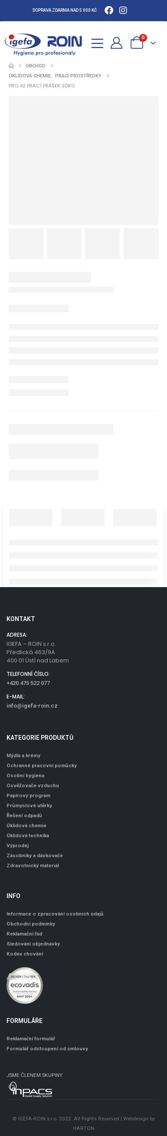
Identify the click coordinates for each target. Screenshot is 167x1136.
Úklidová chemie (26, 825)
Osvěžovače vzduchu (33, 785)
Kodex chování (25, 954)
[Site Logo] (47, 43)
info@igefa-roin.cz (32, 705)
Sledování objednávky (33, 944)
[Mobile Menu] (97, 42)
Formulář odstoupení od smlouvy (47, 1049)
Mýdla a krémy (23, 755)
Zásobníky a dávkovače (35, 855)
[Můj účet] (117, 43)
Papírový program (28, 795)
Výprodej (18, 845)
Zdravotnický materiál (33, 865)
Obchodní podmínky (31, 924)
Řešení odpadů (24, 815)
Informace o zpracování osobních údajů (55, 914)
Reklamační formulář (31, 1039)
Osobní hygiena (25, 775)
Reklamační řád (24, 934)
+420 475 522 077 (28, 683)
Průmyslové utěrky (29, 805)
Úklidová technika (28, 835)
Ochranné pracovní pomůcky (42, 765)
